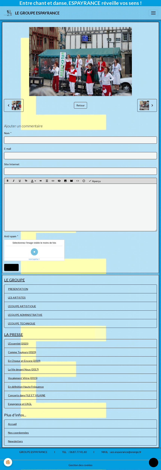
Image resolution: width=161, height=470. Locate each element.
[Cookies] (8, 462)
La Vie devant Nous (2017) (23, 369)
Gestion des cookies (80, 465)
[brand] (32, 13)
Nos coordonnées (18, 432)
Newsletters (15, 441)
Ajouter (11, 267)
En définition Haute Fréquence (26, 386)
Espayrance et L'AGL (20, 403)
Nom (7, 133)
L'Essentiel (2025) (18, 343)
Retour (80, 105)
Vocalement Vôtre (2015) (22, 378)
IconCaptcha (33, 259)
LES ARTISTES (17, 297)
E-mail (7, 148)
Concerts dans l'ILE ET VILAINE (26, 395)
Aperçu (95, 181)
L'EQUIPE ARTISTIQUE (22, 306)
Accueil (12, 424)
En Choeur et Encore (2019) (24, 360)
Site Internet (11, 164)
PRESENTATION (18, 289)
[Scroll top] (153, 462)
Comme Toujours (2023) (22, 352)
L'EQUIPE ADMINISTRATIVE (25, 314)
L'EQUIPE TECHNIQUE (21, 323)
